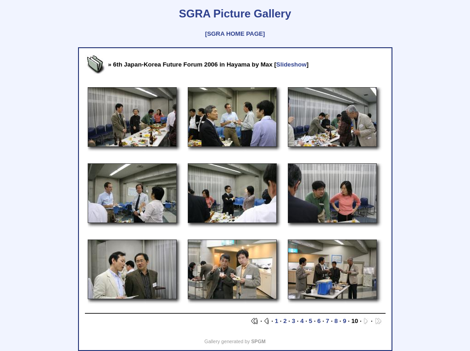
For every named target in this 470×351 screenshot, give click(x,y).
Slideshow (291, 64)
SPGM (258, 341)
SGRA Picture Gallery (235, 13)
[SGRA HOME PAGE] (235, 33)
